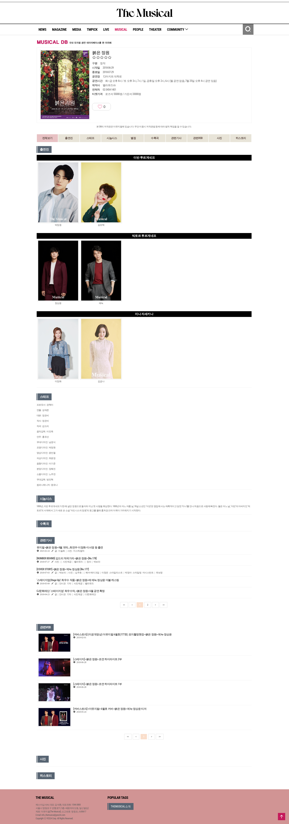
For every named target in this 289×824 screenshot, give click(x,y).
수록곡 (155, 138)
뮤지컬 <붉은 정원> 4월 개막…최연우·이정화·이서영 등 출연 (70, 547)
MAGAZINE (59, 29)
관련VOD (198, 138)
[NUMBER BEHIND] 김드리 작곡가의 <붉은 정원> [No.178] (67, 558)
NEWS (42, 29)
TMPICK (92, 29)
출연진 (69, 138)
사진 (219, 138)
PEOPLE (138, 29)
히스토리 (241, 138)
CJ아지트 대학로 (112, 76)
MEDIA (76, 29)
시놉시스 (112, 138)
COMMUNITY (177, 29)
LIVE (106, 29)
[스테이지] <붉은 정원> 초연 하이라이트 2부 (97, 659)
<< (124, 605)
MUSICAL (121, 29)
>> (163, 605)
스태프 (90, 138)
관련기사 (176, 138)
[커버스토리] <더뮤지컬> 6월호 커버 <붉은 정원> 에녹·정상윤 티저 (109, 708)
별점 (133, 138)
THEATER (155, 29)
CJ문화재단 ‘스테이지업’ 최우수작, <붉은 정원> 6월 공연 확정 (71, 590)
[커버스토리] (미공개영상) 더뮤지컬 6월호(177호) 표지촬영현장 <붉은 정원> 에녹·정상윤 (122, 634)
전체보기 (47, 138)
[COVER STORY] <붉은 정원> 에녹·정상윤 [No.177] (63, 569)
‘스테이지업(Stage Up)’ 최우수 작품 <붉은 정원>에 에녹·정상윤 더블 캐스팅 (78, 580)
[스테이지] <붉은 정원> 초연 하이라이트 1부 (97, 684)
